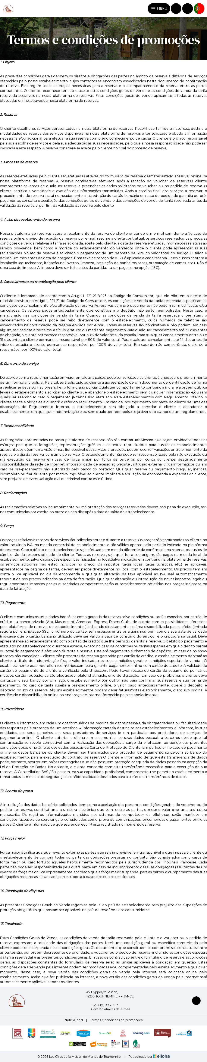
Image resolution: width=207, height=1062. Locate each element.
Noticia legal (74, 1020)
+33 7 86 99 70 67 (102, 1005)
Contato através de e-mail (108, 1009)
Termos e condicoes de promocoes (116, 1020)
